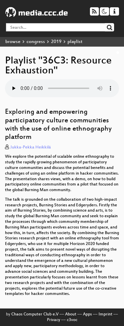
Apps (87, 314)
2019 (56, 42)
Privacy (53, 320)
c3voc (72, 320)
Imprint (105, 314)
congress (35, 42)
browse (13, 42)
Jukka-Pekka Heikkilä (30, 147)
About (70, 314)
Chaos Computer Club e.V (35, 314)
